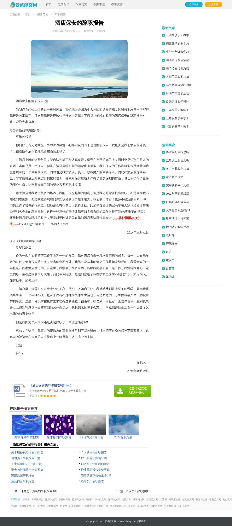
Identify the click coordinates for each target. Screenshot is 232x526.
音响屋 (26, 499)
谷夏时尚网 (64, 499)
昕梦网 (63, 506)
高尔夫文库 (143, 506)
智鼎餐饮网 (116, 506)
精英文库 (126, 499)
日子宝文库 (174, 499)
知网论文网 (114, 499)
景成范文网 (110, 521)
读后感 (170, 235)
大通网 (163, 499)
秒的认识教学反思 (177, 226)
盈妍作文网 (78, 499)
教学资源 (117, 4)
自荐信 (170, 268)
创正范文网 (183, 506)
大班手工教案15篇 (177, 76)
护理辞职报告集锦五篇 (95, 469)
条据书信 (99, 4)
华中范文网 (100, 499)
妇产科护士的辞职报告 (95, 463)
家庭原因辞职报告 (22, 475)
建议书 (170, 260)
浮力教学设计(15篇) (178, 85)
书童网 (89, 499)
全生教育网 (170, 506)
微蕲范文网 (215, 499)
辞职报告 (60, 14)
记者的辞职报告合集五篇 (27, 469)
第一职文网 (39, 506)
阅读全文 (89, 31)
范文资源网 (188, 499)
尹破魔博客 (37, 499)
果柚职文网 (25, 506)
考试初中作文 (174, 177)
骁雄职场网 (52, 506)
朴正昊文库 (129, 506)
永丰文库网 (75, 506)
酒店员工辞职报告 (92, 481)
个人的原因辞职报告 (94, 452)
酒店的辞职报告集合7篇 (96, 475)
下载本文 (101, 31)
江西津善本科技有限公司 (95, 506)
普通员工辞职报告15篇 (25, 458)
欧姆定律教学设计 (177, 101)
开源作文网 (51, 499)
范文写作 (63, 4)
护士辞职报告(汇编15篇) (26, 463)
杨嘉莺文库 (201, 499)
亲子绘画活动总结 (177, 68)
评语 (169, 251)
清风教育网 (156, 506)
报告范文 (81, 4)
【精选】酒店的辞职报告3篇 (38, 491)
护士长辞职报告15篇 (94, 458)
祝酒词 (170, 276)
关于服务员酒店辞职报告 (27, 452)
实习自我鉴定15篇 (177, 168)
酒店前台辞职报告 (22, 481)
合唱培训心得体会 (177, 202)
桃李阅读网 (138, 499)
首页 (49, 4)
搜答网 (14, 506)
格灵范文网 (152, 499)
